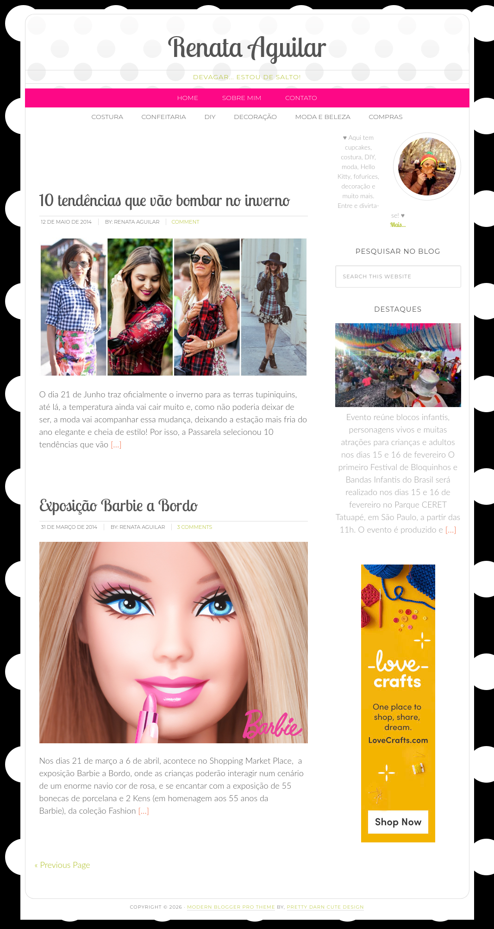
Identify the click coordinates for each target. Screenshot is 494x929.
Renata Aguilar (247, 46)
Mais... (398, 224)
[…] (115, 444)
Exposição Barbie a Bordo (118, 505)
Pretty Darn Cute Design (325, 907)
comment (185, 222)
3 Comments (194, 527)
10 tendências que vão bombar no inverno (164, 199)
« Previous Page (62, 865)
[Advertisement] (206, 160)
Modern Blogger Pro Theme (231, 907)
